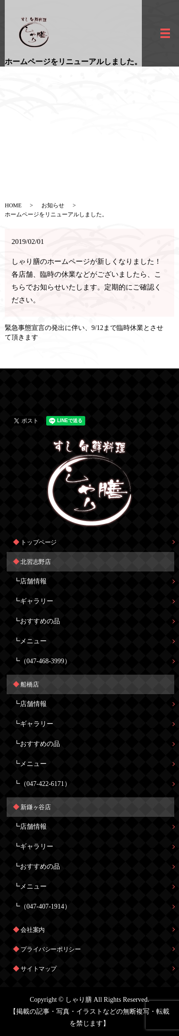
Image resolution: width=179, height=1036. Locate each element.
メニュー (33, 641)
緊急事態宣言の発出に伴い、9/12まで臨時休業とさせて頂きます (84, 332)
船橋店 (29, 684)
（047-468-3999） (45, 661)
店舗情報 (33, 581)
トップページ (38, 542)
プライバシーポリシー (50, 949)
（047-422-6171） (45, 783)
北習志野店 (35, 561)
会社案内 (32, 929)
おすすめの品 (40, 621)
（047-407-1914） (45, 906)
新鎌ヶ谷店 (35, 807)
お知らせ (52, 205)
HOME (13, 205)
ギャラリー (36, 601)
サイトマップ (38, 968)
